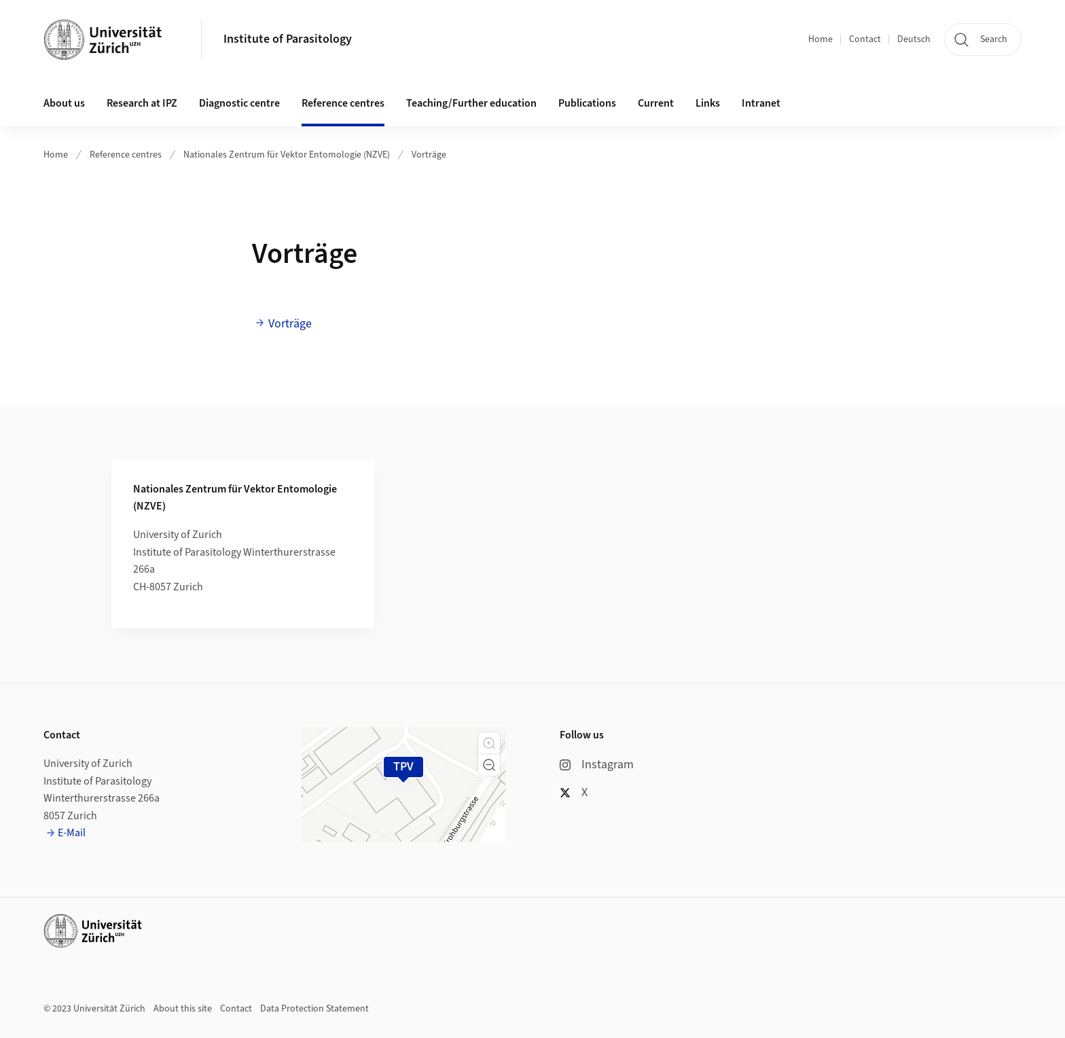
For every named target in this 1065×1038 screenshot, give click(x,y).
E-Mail (72, 832)
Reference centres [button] (343, 103)
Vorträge (429, 155)
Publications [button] (587, 103)
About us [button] (64, 103)
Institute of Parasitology (287, 39)
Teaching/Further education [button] (471, 103)
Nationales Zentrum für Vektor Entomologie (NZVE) (286, 155)
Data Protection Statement (314, 1009)
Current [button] (656, 103)
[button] (489, 743)
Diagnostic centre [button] (239, 103)
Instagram (597, 764)
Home (820, 39)
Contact (865, 39)
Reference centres (126, 155)
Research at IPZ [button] (142, 103)
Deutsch (914, 39)
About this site (183, 1009)
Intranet (761, 103)
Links (708, 103)
